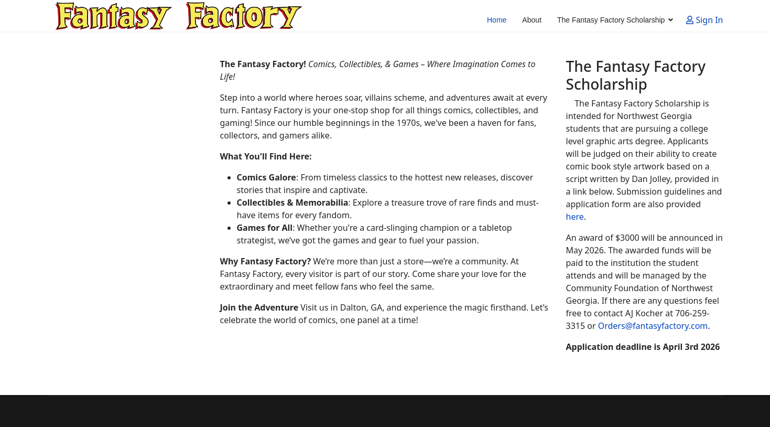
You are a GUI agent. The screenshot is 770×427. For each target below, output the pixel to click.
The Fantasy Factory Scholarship (611, 20)
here (575, 216)
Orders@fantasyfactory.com (653, 326)
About (531, 20)
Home (496, 20)
